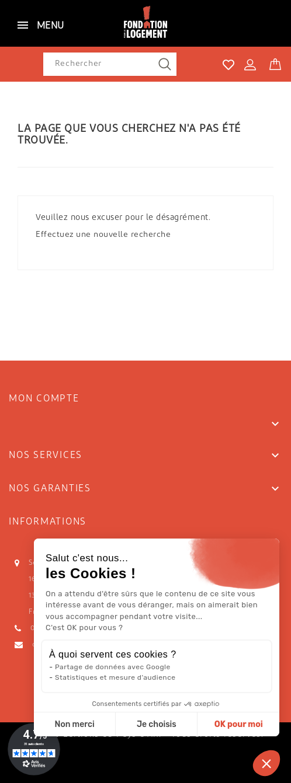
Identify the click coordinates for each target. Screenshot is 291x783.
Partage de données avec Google (113, 667)
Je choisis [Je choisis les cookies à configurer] (156, 724)
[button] (266, 763)
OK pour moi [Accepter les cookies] (238, 724)
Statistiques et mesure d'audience (115, 677)
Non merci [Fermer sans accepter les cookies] (74, 724)
